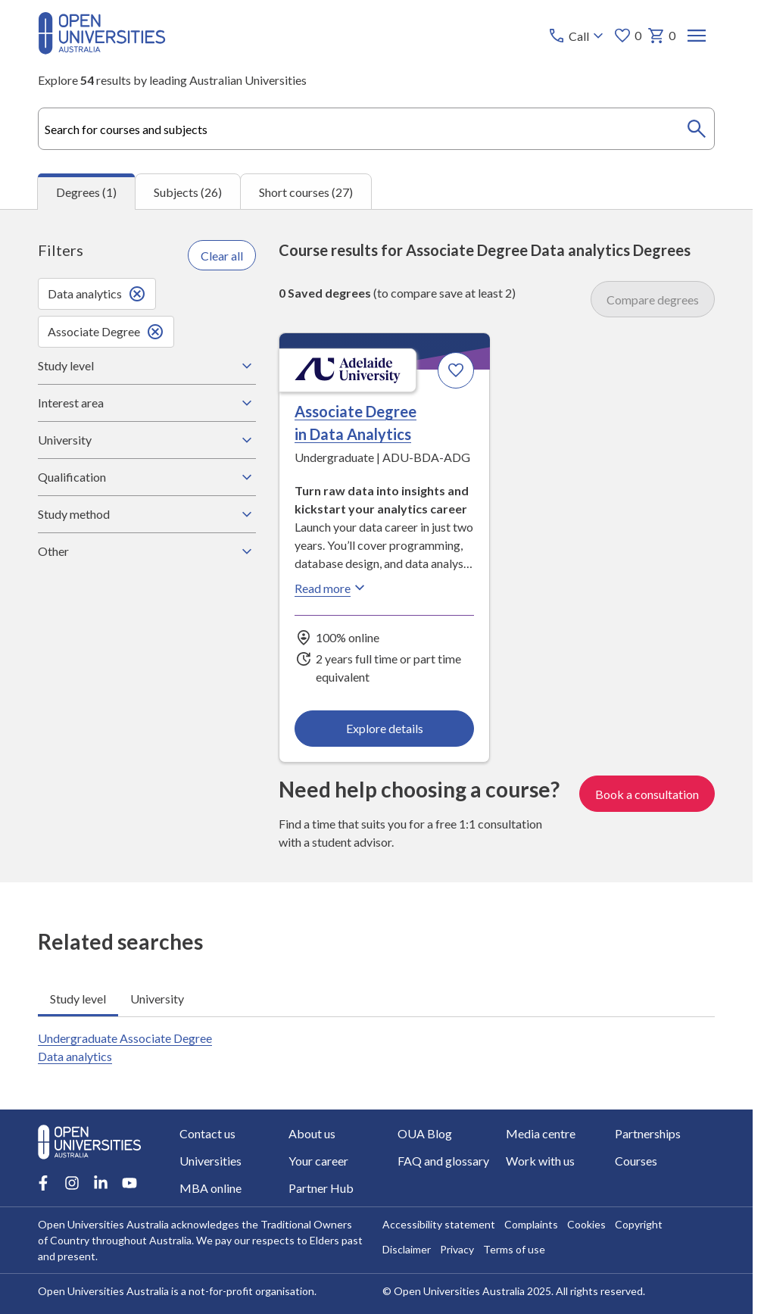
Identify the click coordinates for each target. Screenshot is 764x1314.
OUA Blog (425, 1133)
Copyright (639, 1224)
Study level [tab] (78, 998)
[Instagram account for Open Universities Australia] (72, 1183)
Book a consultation (647, 793)
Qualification (147, 477)
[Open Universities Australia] (102, 49)
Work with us (540, 1160)
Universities (210, 1160)
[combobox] (376, 129)
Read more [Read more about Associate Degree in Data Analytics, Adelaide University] (332, 588)
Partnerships (648, 1133)
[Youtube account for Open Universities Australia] (129, 1183)
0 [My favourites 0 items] (627, 36)
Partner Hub (321, 1188)
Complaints (531, 1224)
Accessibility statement (438, 1224)
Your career (318, 1160)
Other (147, 551)
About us (311, 1133)
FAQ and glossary (443, 1160)
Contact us (207, 1133)
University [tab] (157, 998)
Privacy (457, 1249)
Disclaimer (406, 1249)
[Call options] (577, 35)
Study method (147, 514)
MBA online (210, 1188)
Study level (147, 366)
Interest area (147, 403)
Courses (636, 1160)
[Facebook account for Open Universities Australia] (43, 1183)
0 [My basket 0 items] (661, 36)
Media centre (540, 1133)
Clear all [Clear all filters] (222, 255)
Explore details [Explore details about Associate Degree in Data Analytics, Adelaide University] (384, 728)
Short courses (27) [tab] (306, 191)
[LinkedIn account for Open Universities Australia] (100, 1183)
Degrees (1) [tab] (86, 192)
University (147, 440)
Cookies (586, 1224)
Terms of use (514, 1249)
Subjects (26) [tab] (188, 191)
